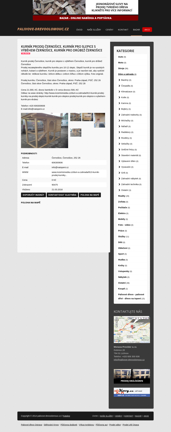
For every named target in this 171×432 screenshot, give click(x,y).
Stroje (123, 68)
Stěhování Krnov (51, 425)
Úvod (79, 29)
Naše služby (94, 29)
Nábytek (124, 277)
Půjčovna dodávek (69, 425)
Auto (122, 57)
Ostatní (126, 190)
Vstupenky (125, 271)
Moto (122, 62)
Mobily (123, 219)
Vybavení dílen (129, 161)
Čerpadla (127, 85)
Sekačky (126, 143)
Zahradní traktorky (131, 114)
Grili (124, 172)
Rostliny (126, 138)
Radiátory (127, 132)
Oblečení (124, 248)
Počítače (124, 207)
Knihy (122, 265)
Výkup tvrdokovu (86, 425)
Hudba (123, 259)
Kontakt (123, 29)
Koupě (123, 288)
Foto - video (125, 225)
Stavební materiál (131, 155)
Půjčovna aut (102, 425)
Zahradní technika (131, 184)
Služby (123, 236)
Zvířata (123, 201)
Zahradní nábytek (131, 178)
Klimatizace (128, 91)
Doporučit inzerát (33, 194)
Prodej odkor (115, 425)
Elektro (123, 213)
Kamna (126, 103)
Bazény (126, 80)
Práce (122, 230)
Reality (123, 196)
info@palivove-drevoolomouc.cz (129, 359)
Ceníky (109, 29)
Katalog (66, 416)
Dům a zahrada (127, 74)
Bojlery (126, 109)
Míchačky (127, 120)
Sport (122, 254)
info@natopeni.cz (60, 167)
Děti (121, 242)
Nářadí (126, 126)
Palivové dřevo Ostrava (31, 425)
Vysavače (127, 167)
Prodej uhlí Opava (131, 425)
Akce (147, 29)
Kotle (125, 97)
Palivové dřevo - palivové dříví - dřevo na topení (131, 296)
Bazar (136, 29)
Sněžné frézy (129, 149)
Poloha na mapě (90, 194)
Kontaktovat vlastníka (62, 194)
